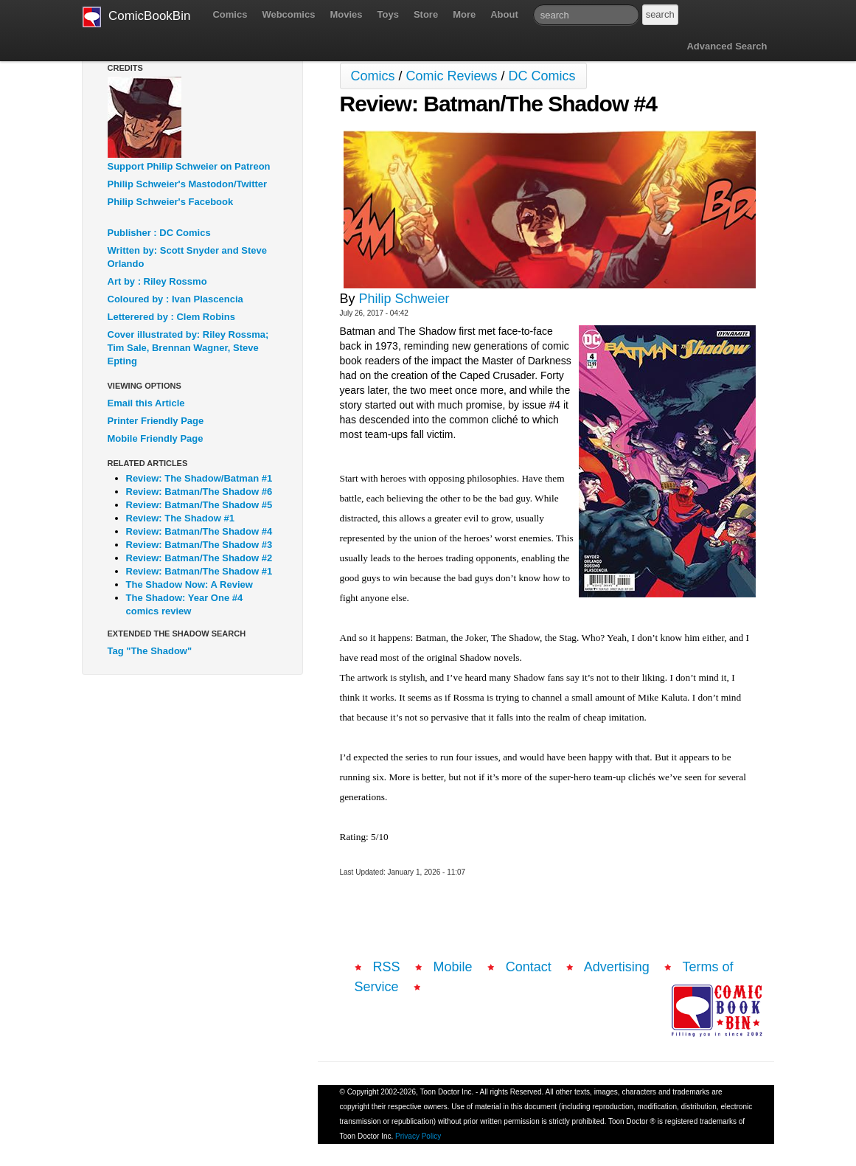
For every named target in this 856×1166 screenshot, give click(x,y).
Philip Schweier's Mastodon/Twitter (188, 184)
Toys (388, 14)
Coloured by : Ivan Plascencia (175, 299)
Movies (346, 14)
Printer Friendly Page (156, 420)
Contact (528, 966)
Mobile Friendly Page (155, 438)
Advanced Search (726, 46)
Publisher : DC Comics (159, 232)
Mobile (453, 966)
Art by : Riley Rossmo (157, 281)
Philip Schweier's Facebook (171, 201)
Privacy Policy (418, 1136)
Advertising (617, 966)
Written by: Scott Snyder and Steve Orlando (187, 257)
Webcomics (288, 14)
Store (426, 14)
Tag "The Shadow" (150, 650)
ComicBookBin (137, 17)
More (464, 14)
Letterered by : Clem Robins (171, 316)
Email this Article (146, 403)
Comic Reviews (452, 76)
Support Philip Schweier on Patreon (189, 166)
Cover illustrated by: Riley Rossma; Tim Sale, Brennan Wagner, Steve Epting (188, 348)
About (504, 14)
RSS (386, 966)
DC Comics (542, 76)
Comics (229, 14)
